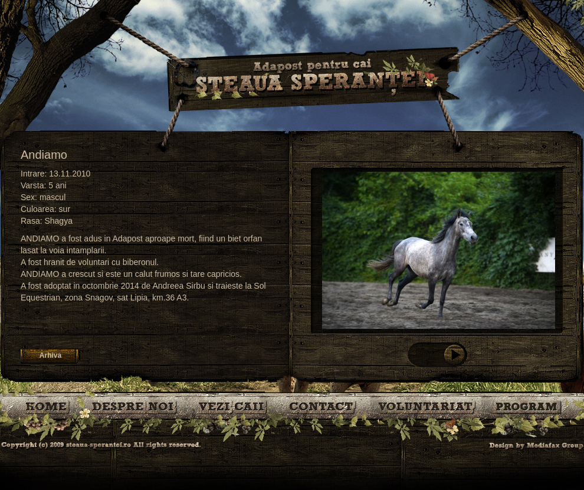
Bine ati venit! (48, 406)
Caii (235, 406)
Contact (324, 406)
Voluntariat (427, 406)
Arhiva (50, 355)
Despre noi (135, 406)
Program (527, 406)
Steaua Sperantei (312, 79)
